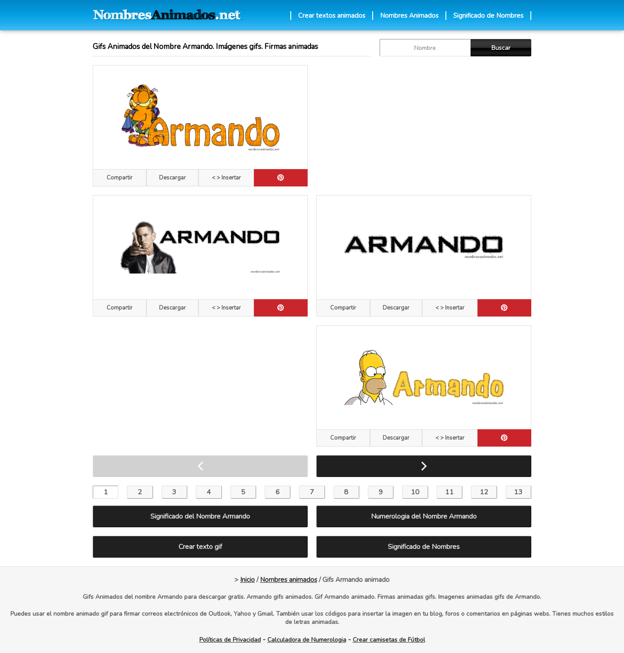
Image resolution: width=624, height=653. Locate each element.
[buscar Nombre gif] (425, 47)
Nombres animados (288, 579)
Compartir (120, 178)
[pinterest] (281, 177)
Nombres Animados (409, 15)
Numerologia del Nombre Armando (424, 516)
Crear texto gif (200, 547)
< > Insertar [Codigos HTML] (226, 178)
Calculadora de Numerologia (306, 640)
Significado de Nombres (488, 15)
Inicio (247, 579)
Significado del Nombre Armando (200, 516)
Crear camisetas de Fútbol (389, 640)
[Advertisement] (423, 125)
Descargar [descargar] (172, 178)
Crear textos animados (331, 15)
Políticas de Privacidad (230, 640)
